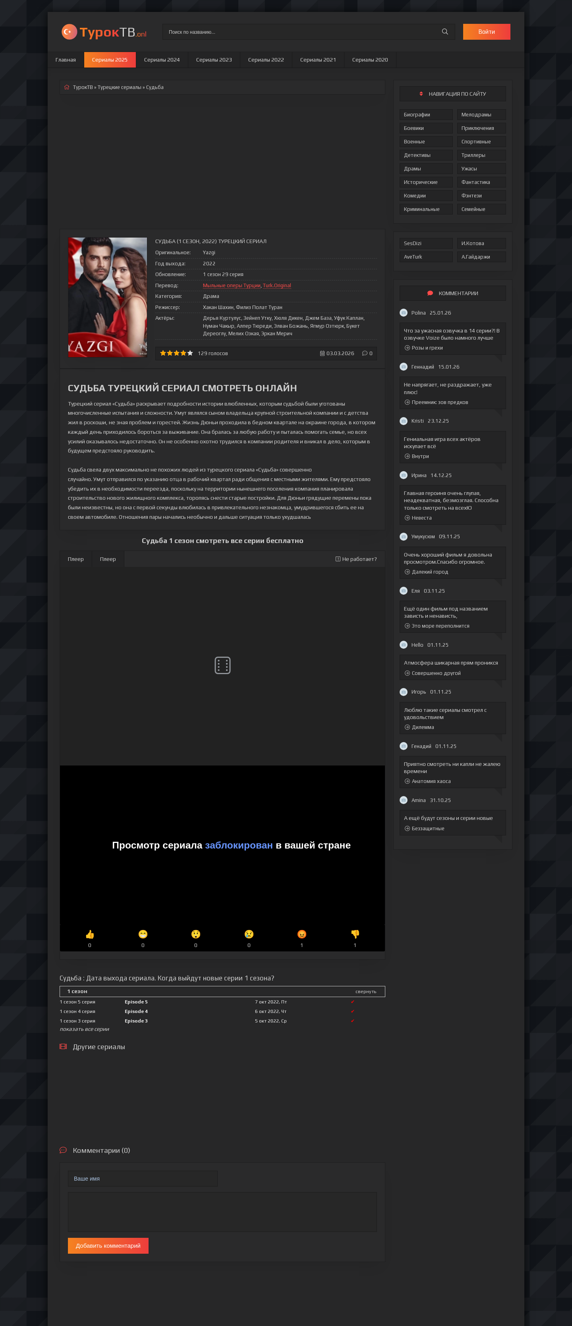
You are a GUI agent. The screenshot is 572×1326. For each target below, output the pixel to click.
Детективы (417, 155)
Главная (66, 59)
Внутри (417, 456)
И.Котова (473, 243)
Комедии (415, 196)
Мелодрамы (476, 115)
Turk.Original (277, 285)
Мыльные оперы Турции (232, 285)
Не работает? (356, 559)
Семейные (473, 209)
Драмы (412, 169)
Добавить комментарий (108, 1245)
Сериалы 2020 (370, 59)
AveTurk (413, 257)
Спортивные (476, 142)
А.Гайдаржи (476, 257)
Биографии (417, 115)
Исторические (421, 182)
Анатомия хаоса (428, 781)
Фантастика (476, 182)
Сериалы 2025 (110, 59)
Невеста (418, 517)
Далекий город (426, 571)
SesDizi (412, 243)
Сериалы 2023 (214, 59)
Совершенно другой (433, 673)
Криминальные (422, 209)
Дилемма (419, 727)
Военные (414, 142)
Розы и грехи (424, 347)
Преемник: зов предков (436, 402)
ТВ (113, 31)
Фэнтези (472, 196)
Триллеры (473, 155)
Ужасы (469, 169)
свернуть (366, 991)
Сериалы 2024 (162, 59)
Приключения (478, 128)
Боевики (414, 128)
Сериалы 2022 (266, 59)
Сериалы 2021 (318, 59)
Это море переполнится (437, 625)
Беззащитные (424, 828)
